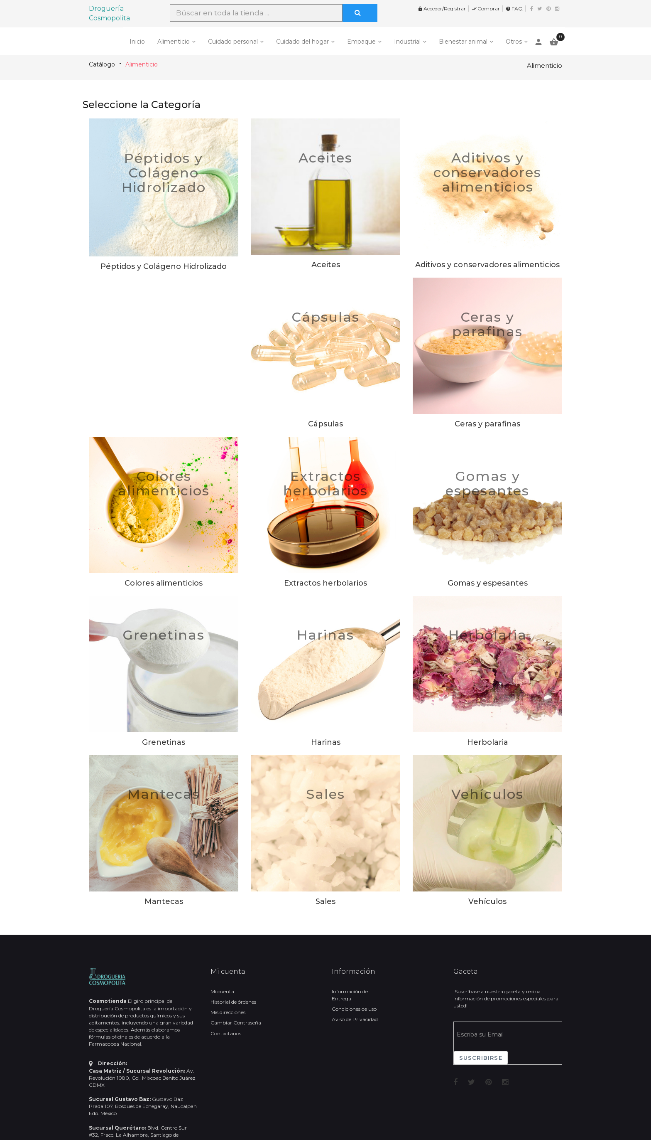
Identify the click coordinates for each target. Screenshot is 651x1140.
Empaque (361, 41)
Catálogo (102, 64)
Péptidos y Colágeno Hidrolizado (164, 172)
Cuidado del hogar (302, 41)
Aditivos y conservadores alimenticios (487, 172)
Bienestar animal (463, 41)
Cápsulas (325, 317)
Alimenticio (173, 41)
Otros (514, 41)
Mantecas (163, 794)
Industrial (407, 41)
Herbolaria (487, 635)
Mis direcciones (227, 1012)
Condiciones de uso (354, 1009)
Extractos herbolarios (325, 483)
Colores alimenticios (164, 483)
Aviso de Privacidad (355, 1019)
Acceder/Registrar (442, 8)
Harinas (325, 635)
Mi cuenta (222, 991)
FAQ (514, 8)
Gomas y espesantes (487, 483)
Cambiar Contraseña (235, 1022)
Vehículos (487, 794)
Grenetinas (163, 635)
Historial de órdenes (233, 1002)
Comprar (486, 8)
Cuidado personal (233, 41)
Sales (325, 794)
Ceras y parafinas (487, 324)
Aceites (325, 158)
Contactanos (225, 1033)
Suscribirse (480, 1057)
